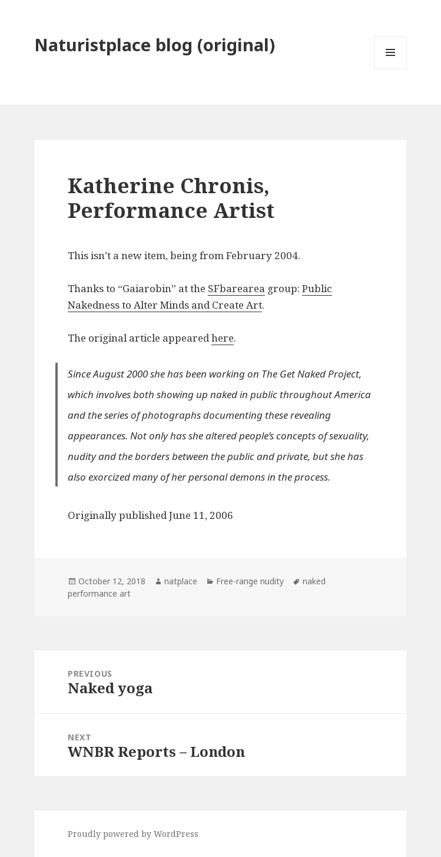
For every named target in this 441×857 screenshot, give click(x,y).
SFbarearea (236, 288)
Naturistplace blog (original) (154, 44)
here (222, 338)
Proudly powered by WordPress (133, 833)
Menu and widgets (390, 68)
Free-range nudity (250, 581)
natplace (180, 581)
